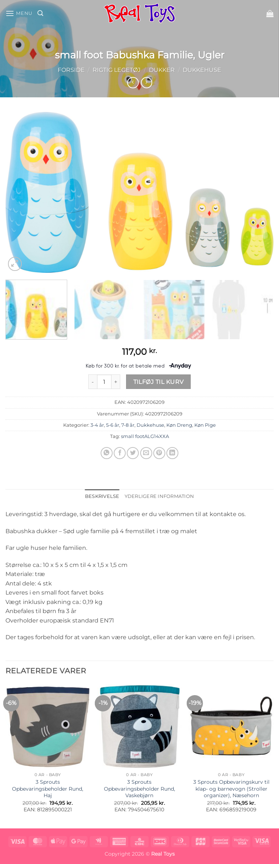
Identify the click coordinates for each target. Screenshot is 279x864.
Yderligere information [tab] (159, 496)
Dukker (162, 69)
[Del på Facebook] (120, 453)
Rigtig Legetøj (117, 69)
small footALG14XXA (145, 436)
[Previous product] (146, 82)
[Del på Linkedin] (172, 453)
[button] (18, 13)
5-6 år (112, 425)
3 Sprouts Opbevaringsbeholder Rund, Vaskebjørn (139, 789)
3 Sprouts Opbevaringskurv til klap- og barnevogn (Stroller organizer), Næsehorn (231, 789)
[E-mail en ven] (146, 453)
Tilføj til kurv (158, 381)
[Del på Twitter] (133, 453)
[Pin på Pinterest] (159, 453)
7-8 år (127, 425)
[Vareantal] (104, 381)
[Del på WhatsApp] (107, 453)
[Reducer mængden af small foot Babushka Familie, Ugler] (92, 381)
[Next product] (132, 82)
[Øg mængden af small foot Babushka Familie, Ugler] (116, 381)
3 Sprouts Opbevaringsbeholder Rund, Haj (47, 789)
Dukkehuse (202, 69)
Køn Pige (205, 425)
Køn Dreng (179, 425)
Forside (71, 69)
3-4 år (97, 425)
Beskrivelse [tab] (102, 496)
